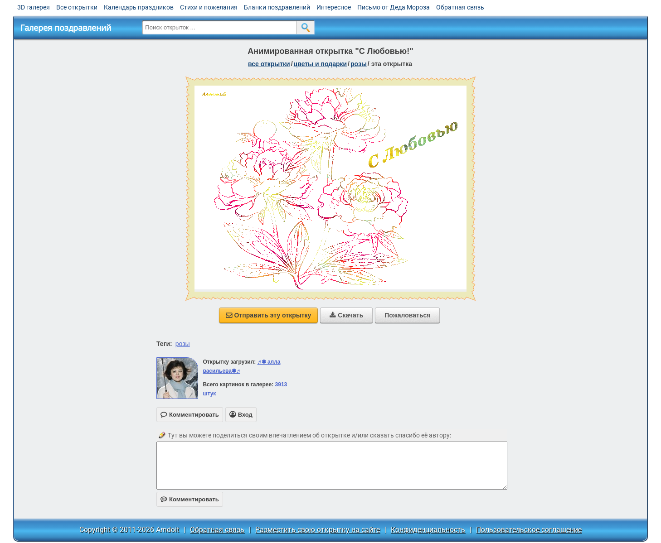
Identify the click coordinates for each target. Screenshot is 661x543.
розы (358, 63)
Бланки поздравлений (277, 7)
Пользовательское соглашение (529, 529)
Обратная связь (460, 7)
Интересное (333, 7)
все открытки (269, 63)
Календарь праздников (139, 7)
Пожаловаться (407, 315)
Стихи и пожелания (209, 7)
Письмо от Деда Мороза (393, 7)
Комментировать (189, 499)
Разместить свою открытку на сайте (317, 529)
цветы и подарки (320, 63)
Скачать (346, 315)
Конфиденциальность (428, 529)
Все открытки (76, 7)
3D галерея (33, 7)
